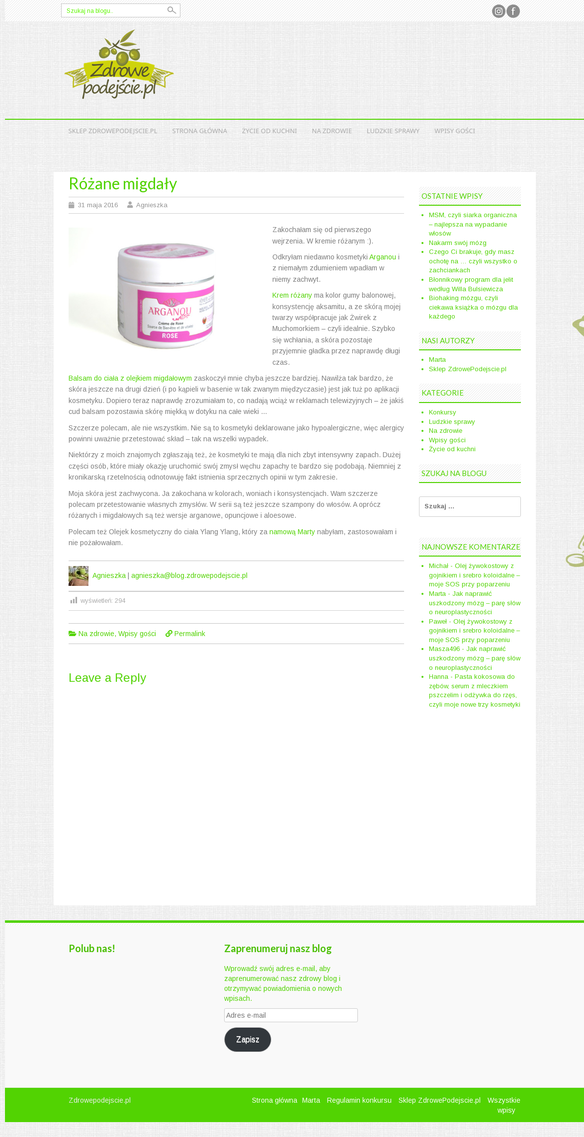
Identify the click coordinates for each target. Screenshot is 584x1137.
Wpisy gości (454, 130)
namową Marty (292, 532)
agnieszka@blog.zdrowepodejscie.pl (189, 575)
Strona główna (200, 130)
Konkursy (442, 412)
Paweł (438, 621)
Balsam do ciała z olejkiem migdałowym (130, 378)
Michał (438, 565)
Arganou (382, 257)
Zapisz (247, 1039)
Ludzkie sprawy (393, 130)
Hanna (438, 676)
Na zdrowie (332, 130)
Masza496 (444, 648)
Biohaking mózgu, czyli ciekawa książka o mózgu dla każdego (473, 307)
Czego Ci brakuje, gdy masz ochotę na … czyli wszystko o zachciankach (473, 261)
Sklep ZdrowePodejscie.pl (113, 130)
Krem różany (292, 295)
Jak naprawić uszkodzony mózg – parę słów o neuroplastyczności (474, 603)
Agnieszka (151, 205)
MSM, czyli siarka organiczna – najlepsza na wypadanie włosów (473, 224)
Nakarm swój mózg (458, 242)
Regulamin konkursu (359, 1100)
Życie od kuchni (269, 130)
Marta (437, 359)
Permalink (189, 634)
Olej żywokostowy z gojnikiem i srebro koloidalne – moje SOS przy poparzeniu (474, 575)
